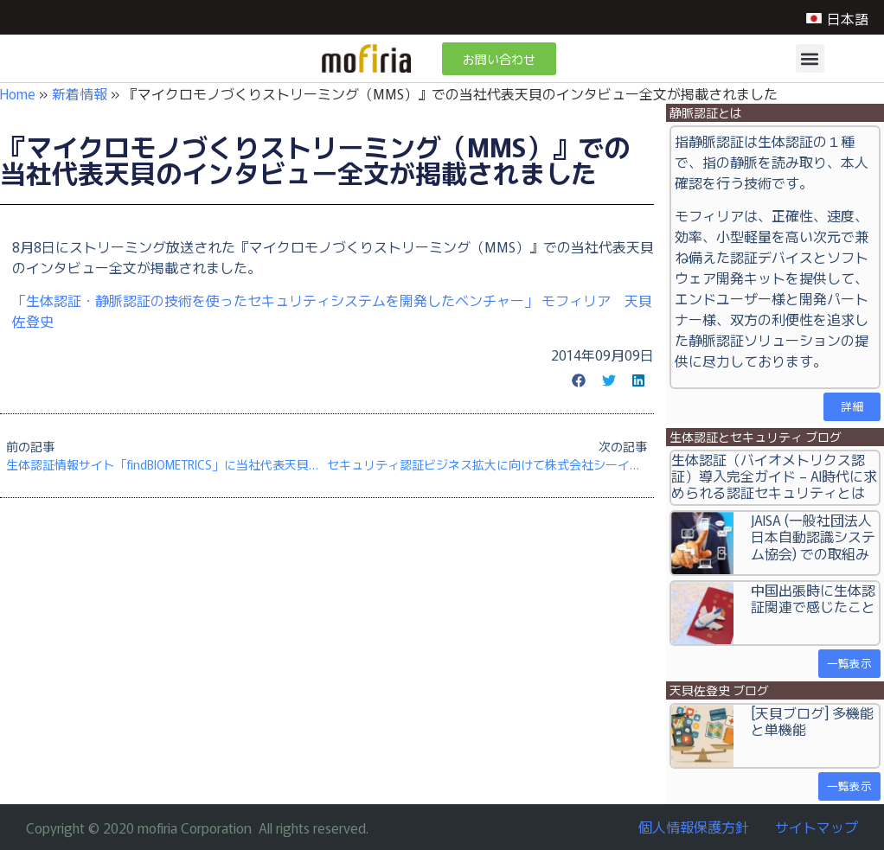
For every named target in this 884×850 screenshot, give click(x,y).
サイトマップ (816, 826)
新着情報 (79, 93)
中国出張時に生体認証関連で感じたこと (813, 598)
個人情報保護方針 (693, 826)
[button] (810, 58)
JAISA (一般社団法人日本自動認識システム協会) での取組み (813, 536)
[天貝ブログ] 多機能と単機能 (812, 720)
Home (17, 93)
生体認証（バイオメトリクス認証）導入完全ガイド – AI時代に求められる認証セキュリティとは (774, 475)
